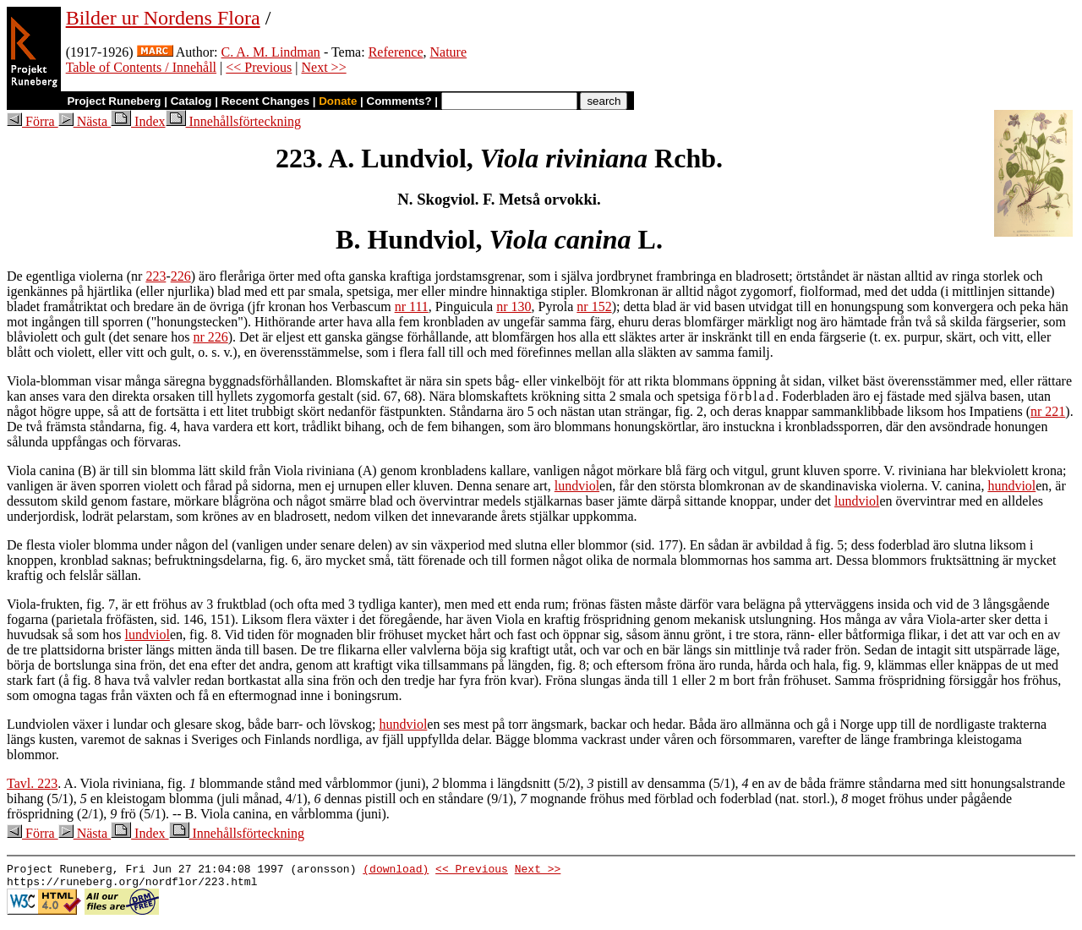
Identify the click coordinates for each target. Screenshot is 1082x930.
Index (138, 121)
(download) (396, 870)
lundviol (577, 486)
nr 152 (594, 306)
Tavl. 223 (32, 783)
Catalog (191, 101)
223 (155, 276)
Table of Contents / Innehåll (141, 67)
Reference (396, 52)
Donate (338, 101)
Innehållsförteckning (233, 121)
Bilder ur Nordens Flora (163, 18)
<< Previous (259, 67)
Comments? (399, 101)
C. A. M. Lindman (270, 52)
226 (181, 276)
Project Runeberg (114, 101)
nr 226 (210, 337)
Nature (448, 52)
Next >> (324, 67)
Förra (32, 121)
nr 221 (1047, 411)
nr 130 (513, 306)
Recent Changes (265, 101)
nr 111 (412, 306)
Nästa (84, 121)
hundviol (1011, 486)
